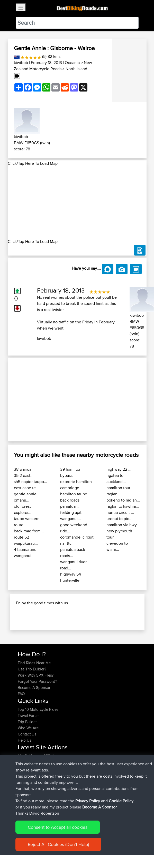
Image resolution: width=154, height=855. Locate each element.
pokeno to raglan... (123, 500)
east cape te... (26, 488)
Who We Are (28, 728)
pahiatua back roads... (72, 553)
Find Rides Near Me (34, 663)
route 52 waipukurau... (26, 540)
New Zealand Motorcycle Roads (53, 66)
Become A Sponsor (34, 687)
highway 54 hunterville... (71, 577)
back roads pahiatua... (69, 503)
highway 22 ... (118, 469)
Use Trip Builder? (32, 669)
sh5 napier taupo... (30, 482)
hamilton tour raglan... (118, 491)
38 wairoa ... (24, 469)
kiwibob (21, 63)
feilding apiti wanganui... (71, 516)
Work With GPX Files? (35, 675)
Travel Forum (29, 715)
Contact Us (27, 734)
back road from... (29, 531)
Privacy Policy (87, 801)
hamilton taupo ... (75, 494)
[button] (18, 399)
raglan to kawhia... (122, 506)
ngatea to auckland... (116, 478)
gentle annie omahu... (25, 497)
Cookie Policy (121, 801)
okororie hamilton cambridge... (76, 485)
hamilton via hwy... (123, 525)
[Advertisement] (77, 203)
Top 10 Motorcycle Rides (38, 709)
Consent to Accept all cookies (57, 827)
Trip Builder (27, 721)
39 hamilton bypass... (70, 472)
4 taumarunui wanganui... (26, 553)
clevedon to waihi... (117, 546)
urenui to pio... (119, 519)
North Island (76, 69)
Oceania (72, 63)
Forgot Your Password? (37, 681)
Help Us (24, 740)
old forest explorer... (22, 509)
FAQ (21, 693)
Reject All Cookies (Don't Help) (58, 844)
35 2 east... (23, 475)
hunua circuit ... (120, 512)
